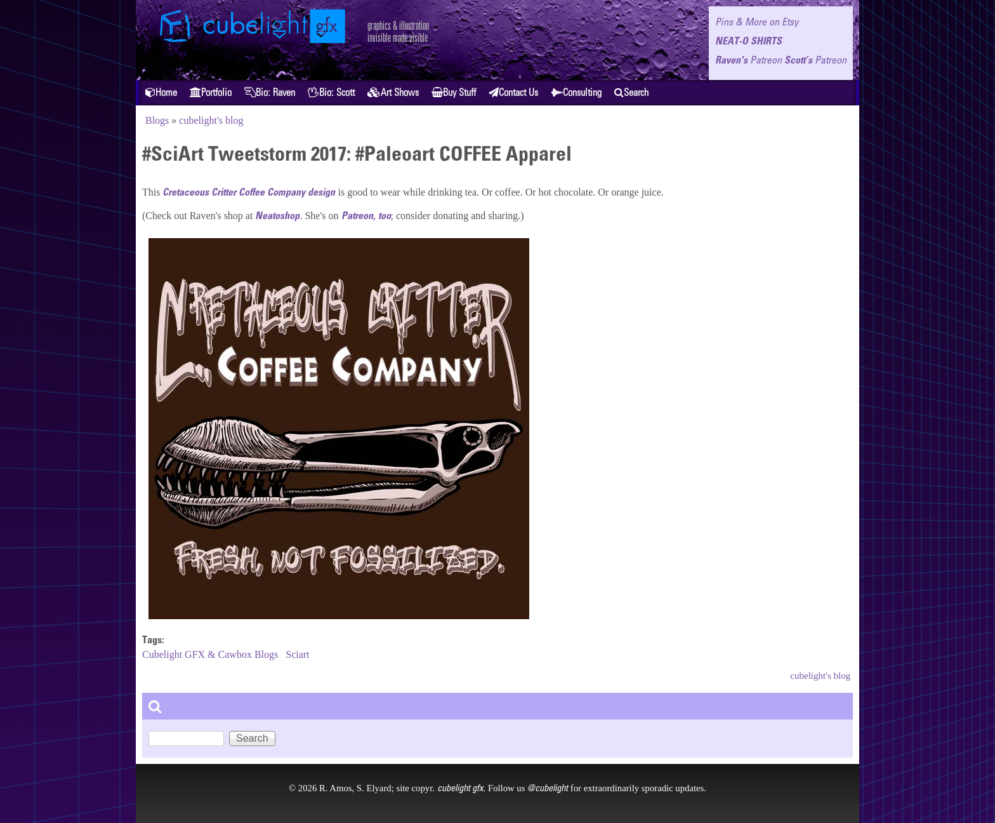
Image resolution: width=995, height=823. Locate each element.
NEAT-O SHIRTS (748, 40)
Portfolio (211, 92)
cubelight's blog (211, 120)
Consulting (576, 92)
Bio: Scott (331, 92)
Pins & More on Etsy (756, 21)
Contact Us (513, 92)
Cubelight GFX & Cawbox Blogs (210, 654)
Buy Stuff (454, 92)
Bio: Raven (269, 92)
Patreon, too (366, 215)
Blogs (157, 120)
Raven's (748, 59)
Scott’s (815, 59)
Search (631, 92)
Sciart (297, 654)
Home (161, 92)
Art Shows (393, 92)
